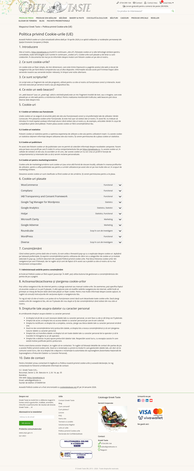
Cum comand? (64, 406)
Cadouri (125, 18)
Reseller (155, 18)
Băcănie (63, 18)
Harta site (62, 418)
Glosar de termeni (28, 21)
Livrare (61, 412)
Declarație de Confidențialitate (71, 434)
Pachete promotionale (58, 21)
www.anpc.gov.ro (26, 433)
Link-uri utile (63, 428)
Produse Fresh (26, 18)
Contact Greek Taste (66, 400)
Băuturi (114, 18)
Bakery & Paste (77, 18)
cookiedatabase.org (68, 387)
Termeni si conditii (66, 422)
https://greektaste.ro (40, 52)
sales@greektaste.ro (107, 446)
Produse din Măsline (46, 18)
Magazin (102, 450)
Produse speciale (139, 18)
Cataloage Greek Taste (109, 397)
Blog (41, 21)
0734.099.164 (105, 443)
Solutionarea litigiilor (67, 424)
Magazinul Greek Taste (29, 27)
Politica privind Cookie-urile (69, 431)
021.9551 (22, 436)
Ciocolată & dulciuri (97, 18)
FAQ (60, 415)
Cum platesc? (64, 409)
